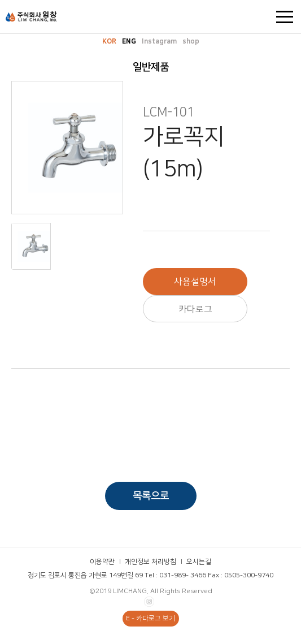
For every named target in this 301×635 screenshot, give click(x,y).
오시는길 (198, 561)
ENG (129, 41)
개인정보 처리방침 (150, 561)
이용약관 (102, 561)
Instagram (159, 41)
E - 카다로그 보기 (150, 618)
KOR (109, 41)
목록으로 (151, 496)
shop (190, 41)
